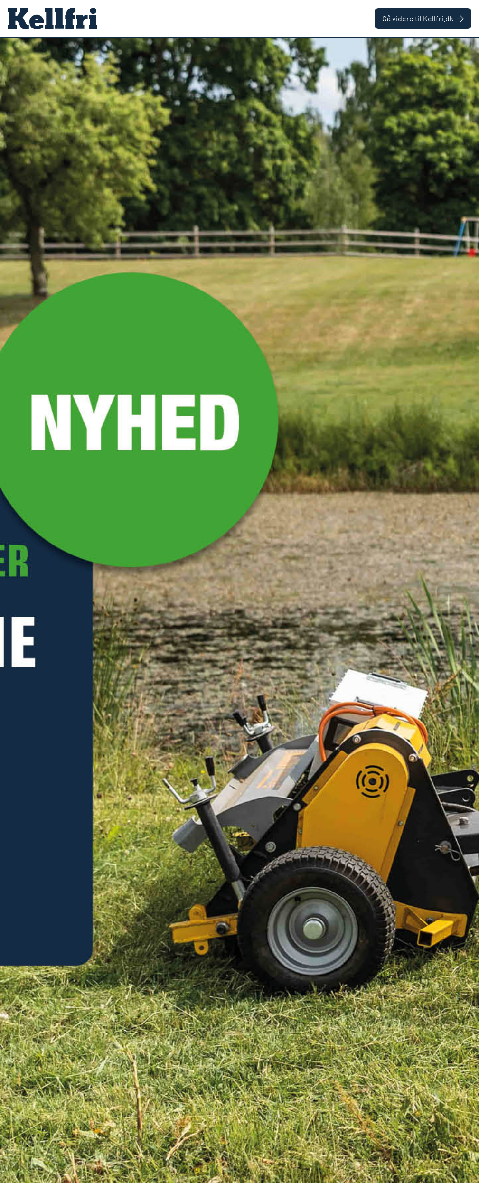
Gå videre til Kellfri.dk (423, 18)
